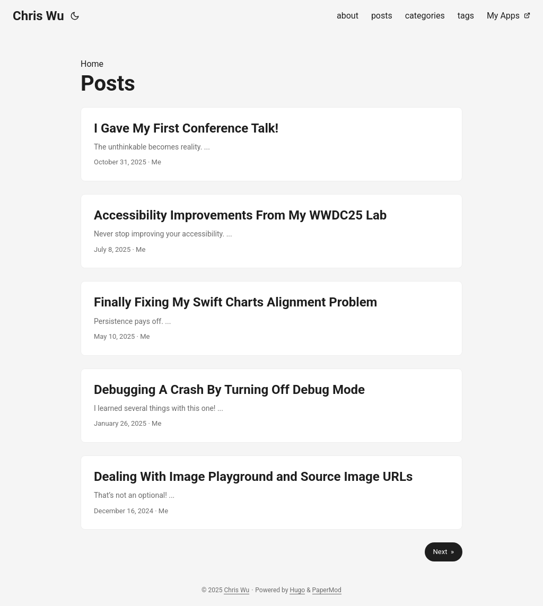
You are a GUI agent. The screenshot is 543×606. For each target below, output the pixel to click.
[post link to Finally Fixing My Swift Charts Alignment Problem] (271, 318)
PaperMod (326, 590)
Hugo (297, 590)
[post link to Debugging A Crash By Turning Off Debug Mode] (271, 405)
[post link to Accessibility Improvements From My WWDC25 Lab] (271, 231)
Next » (443, 552)
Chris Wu (38, 15)
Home (92, 64)
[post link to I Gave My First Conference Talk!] (271, 144)
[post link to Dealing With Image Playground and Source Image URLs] (271, 492)
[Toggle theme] (74, 16)
